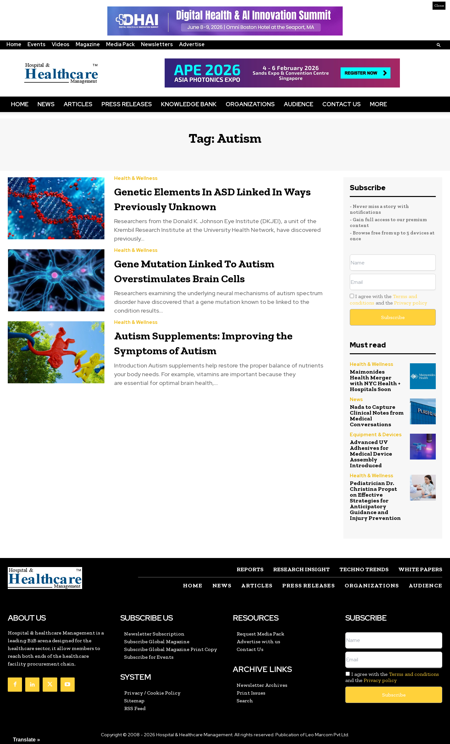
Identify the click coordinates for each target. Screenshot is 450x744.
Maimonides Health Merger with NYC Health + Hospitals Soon (375, 380)
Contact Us (341, 104)
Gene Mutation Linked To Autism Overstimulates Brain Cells (204, 270)
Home (13, 44)
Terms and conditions (414, 674)
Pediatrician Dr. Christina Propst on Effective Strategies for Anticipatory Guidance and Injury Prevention (375, 501)
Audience (298, 104)
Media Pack (120, 44)
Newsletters (157, 44)
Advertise (192, 44)
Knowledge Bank (189, 104)
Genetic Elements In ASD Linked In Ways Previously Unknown (209, 198)
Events (36, 44)
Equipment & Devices (376, 434)
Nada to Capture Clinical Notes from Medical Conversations (377, 415)
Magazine (88, 44)
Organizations (250, 104)
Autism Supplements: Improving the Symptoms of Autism (213, 342)
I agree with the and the (388, 299)
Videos (61, 44)
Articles (78, 104)
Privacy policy (410, 303)
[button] (439, 44)
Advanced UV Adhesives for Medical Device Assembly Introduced (371, 454)
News (46, 104)
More (378, 104)
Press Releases (127, 104)
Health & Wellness (135, 178)
